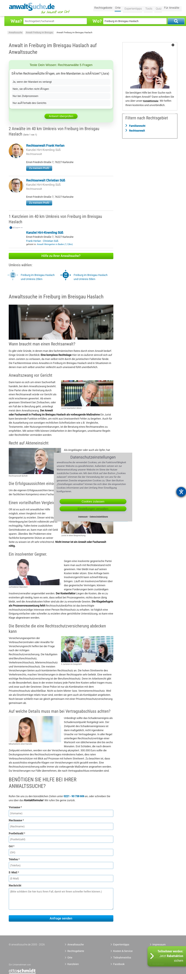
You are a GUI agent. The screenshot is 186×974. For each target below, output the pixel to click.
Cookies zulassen (93, 501)
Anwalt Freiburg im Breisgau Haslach (74, 32)
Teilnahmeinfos (122, 957)
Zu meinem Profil (39, 168)
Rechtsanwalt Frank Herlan (45, 145)
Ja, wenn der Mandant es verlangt (32, 81)
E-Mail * (14, 872)
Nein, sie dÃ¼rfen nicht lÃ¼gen (31, 88)
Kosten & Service (123, 951)
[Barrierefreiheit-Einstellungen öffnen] (181, 492)
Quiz (158, 8)
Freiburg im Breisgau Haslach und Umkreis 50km (91, 277)
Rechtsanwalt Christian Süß (45, 180)
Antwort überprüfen (61, 116)
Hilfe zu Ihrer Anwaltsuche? (61, 256)
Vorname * (15, 807)
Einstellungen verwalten (93, 508)
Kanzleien (73, 964)
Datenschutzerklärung (99, 516)
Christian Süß (50, 240)
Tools (147, 8)
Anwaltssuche (15, 32)
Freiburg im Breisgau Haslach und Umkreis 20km (38, 277)
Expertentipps (132, 8)
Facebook (119, 964)
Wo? (97, 21)
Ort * (11, 846)
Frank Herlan (34, 240)
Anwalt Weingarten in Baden (55, 244)
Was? (16, 21)
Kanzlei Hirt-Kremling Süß (43, 150)
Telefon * (14, 859)
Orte (118, 8)
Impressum (159, 944)
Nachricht (15, 885)
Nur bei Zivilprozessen (26, 96)
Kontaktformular (150, 101)
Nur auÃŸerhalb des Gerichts (30, 103)
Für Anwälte (171, 8)
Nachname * (16, 820)
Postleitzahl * (17, 833)
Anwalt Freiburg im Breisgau (39, 32)
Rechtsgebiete (103, 8)
